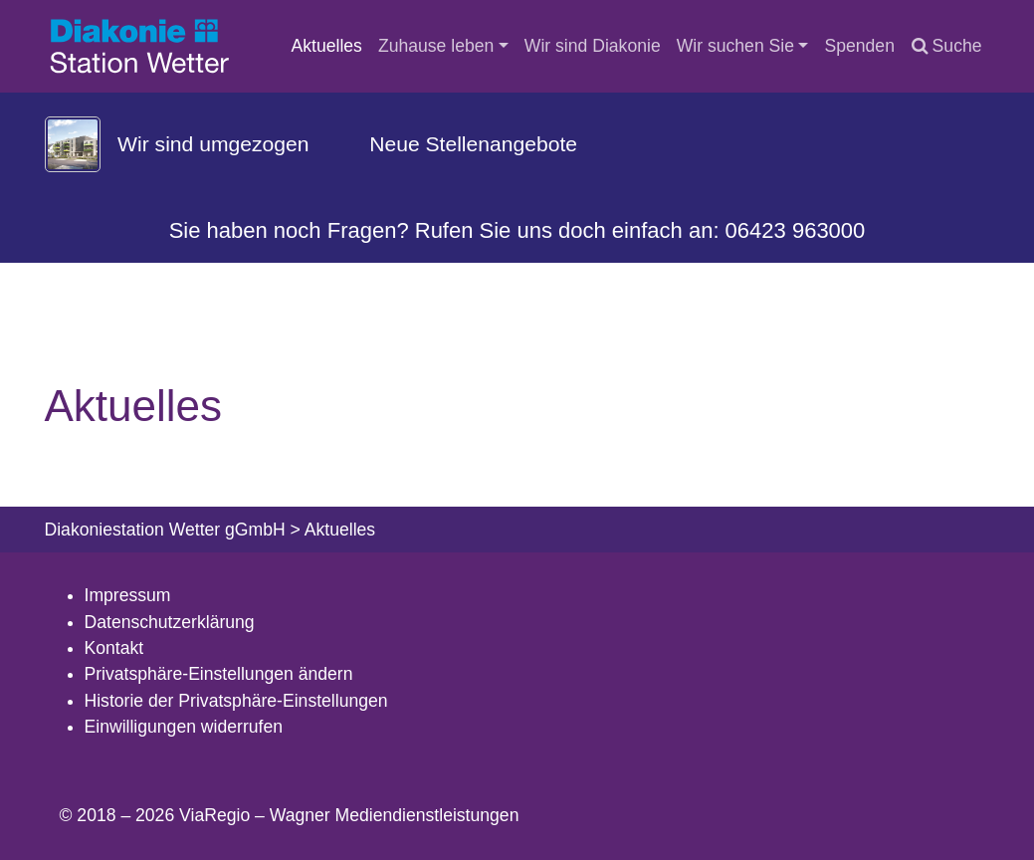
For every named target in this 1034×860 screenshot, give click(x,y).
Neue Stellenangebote (473, 143)
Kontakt (114, 648)
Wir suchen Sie (735, 46)
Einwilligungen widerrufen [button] (184, 727)
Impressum (128, 595)
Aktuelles (327, 46)
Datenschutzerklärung (170, 622)
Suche (947, 46)
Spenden (859, 46)
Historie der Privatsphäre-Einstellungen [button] (236, 701)
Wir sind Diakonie (592, 46)
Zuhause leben (436, 46)
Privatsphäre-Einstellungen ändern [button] (219, 674)
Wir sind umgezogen (213, 143)
